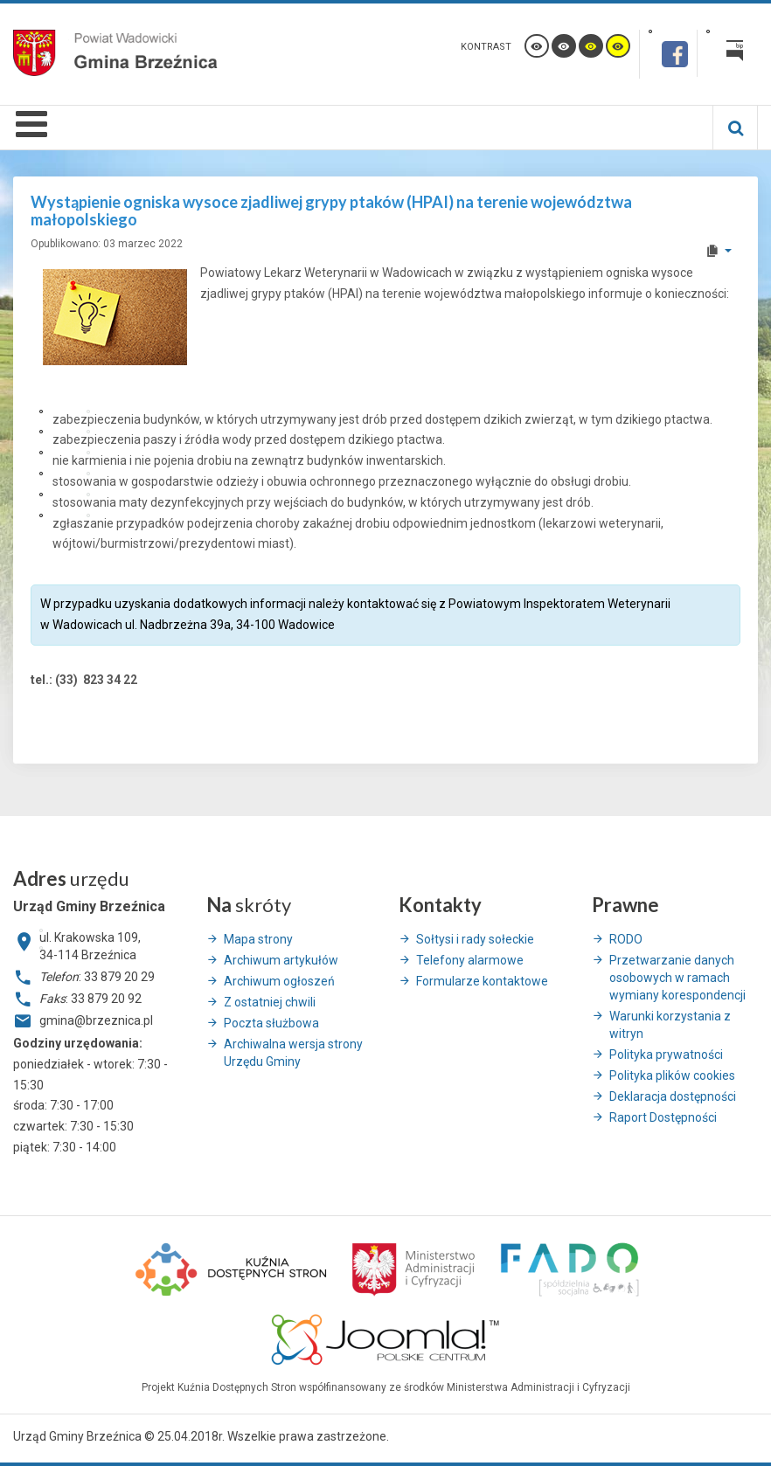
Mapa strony (258, 939)
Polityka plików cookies (672, 1075)
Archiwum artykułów (281, 960)
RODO (625, 939)
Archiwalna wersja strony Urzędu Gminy (293, 1052)
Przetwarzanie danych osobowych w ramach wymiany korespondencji (677, 977)
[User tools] (718, 251)
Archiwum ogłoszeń (279, 981)
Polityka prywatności (666, 1054)
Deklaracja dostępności (672, 1096)
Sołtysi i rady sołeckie (475, 939)
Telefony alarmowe (470, 960)
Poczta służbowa (271, 1023)
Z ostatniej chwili (270, 1002)
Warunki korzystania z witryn (670, 1025)
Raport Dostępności (663, 1117)
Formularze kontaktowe (482, 981)
